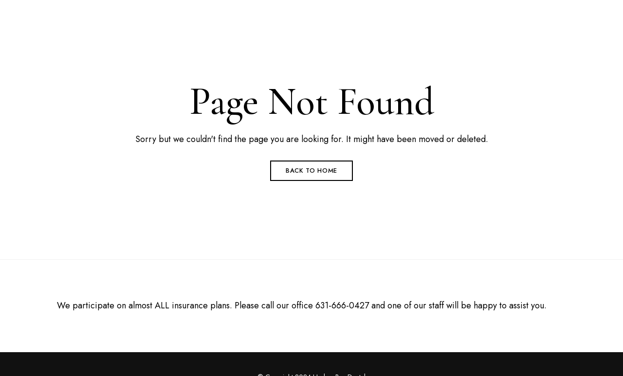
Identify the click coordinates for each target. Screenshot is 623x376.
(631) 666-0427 (449, 13)
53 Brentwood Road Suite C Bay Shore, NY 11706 (114, 13)
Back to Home (311, 170)
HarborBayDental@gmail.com (538, 13)
